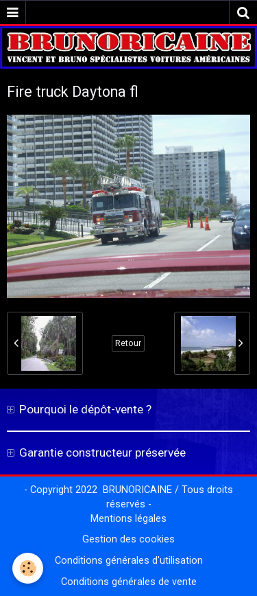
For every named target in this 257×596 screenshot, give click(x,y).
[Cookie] (27, 568)
